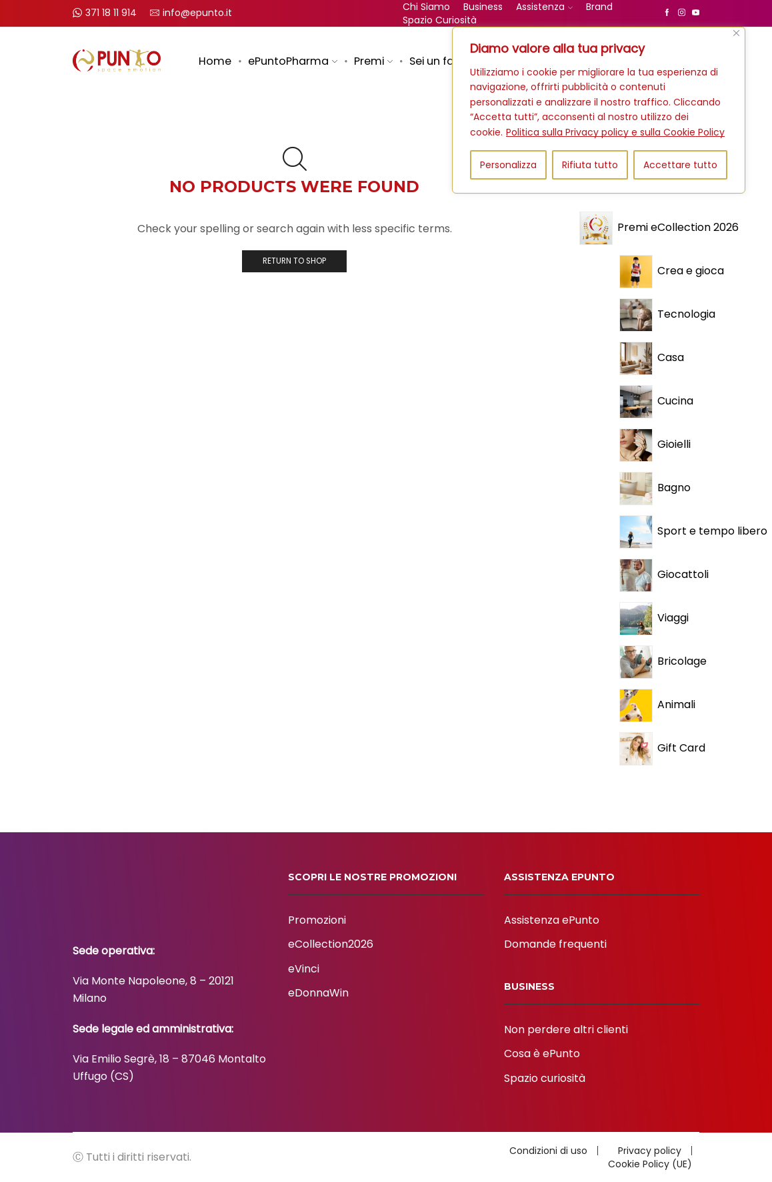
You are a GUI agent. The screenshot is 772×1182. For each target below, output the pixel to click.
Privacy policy (649, 1150)
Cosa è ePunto (542, 1053)
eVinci (303, 968)
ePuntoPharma (292, 61)
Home (215, 61)
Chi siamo (426, 6)
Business (483, 6)
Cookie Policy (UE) (650, 1164)
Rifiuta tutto (590, 165)
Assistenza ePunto (551, 920)
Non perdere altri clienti (566, 1029)
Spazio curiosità (440, 20)
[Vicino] (736, 33)
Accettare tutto (680, 165)
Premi (373, 61)
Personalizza (508, 165)
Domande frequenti (555, 944)
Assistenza (544, 6)
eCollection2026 (330, 944)
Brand (599, 6)
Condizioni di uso (548, 1150)
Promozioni (317, 920)
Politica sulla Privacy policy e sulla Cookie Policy (615, 132)
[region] (598, 110)
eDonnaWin (318, 992)
